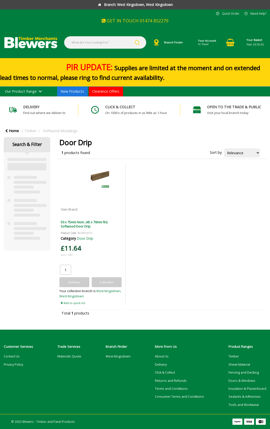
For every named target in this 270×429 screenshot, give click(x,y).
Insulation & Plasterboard (247, 389)
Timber (30, 130)
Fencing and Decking (243, 372)
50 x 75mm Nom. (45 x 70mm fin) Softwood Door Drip (84, 224)
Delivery (161, 364)
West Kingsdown (118, 356)
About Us (162, 356)
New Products (72, 91)
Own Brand (69, 209)
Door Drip (85, 238)
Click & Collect (165, 372)
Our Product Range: (21, 91)
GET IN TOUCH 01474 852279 (135, 21)
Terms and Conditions (171, 389)
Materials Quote (69, 356)
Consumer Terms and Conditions (179, 396)
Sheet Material (239, 364)
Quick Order (230, 13)
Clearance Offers (105, 91)
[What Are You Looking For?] (105, 42)
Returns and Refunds (171, 381)
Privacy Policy (13, 364)
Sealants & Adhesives (244, 396)
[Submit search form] (137, 42)
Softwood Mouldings (60, 130)
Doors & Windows (241, 381)
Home (12, 130)
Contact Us (12, 356)
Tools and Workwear (243, 405)
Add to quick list (73, 303)
